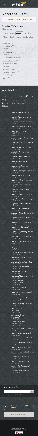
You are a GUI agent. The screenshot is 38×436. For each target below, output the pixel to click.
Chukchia (6, 55)
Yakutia (5, 78)
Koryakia (6, 66)
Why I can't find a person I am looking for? (22, 406)
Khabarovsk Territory (10, 63)
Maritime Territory (9, 72)
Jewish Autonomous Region (12, 57)
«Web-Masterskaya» (16, 429)
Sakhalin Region (8, 75)
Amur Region (7, 46)
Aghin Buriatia (8, 43)
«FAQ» (23, 414)
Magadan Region (9, 69)
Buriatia (6, 49)
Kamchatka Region (9, 61)
